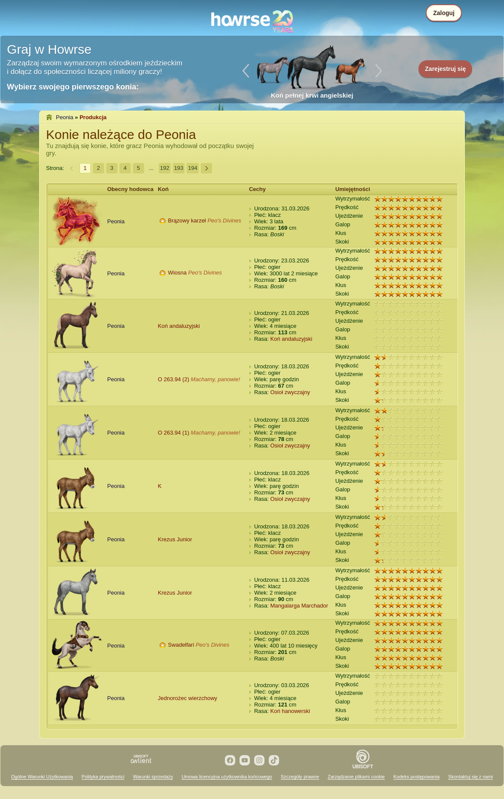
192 (164, 168)
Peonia (64, 117)
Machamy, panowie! (215, 379)
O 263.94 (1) (173, 432)
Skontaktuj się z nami (470, 776)
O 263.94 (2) (173, 379)
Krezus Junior (175, 539)
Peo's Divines (224, 220)
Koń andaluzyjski (179, 326)
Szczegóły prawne (300, 776)
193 (179, 168)
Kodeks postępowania (416, 776)
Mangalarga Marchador (299, 605)
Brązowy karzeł (187, 220)
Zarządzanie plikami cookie (356, 776)
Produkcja (93, 117)
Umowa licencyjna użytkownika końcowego (226, 776)
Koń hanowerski (290, 711)
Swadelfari (181, 645)
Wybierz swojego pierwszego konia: (73, 87)
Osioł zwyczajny (290, 392)
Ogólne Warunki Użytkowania (42, 776)
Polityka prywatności (103, 776)
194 (192, 168)
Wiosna (177, 272)
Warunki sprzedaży (153, 776)
